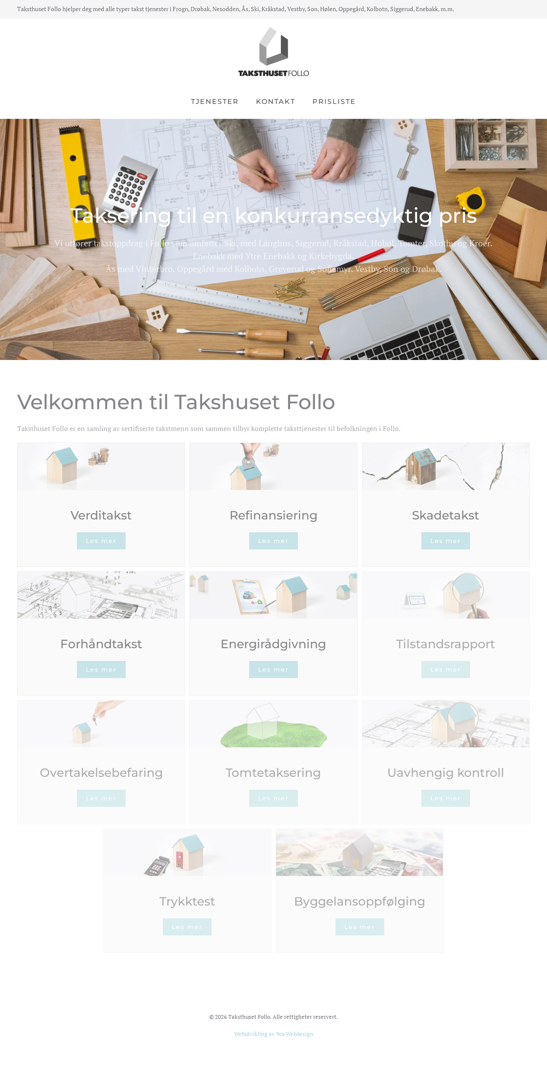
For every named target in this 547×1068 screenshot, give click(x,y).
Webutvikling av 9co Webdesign (273, 1034)
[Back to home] (273, 51)
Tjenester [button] (215, 101)
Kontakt (275, 101)
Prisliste (334, 101)
